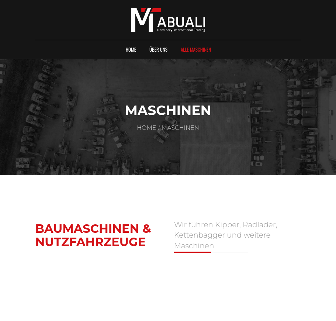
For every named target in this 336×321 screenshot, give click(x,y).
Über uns (158, 49)
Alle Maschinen (196, 49)
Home (131, 49)
